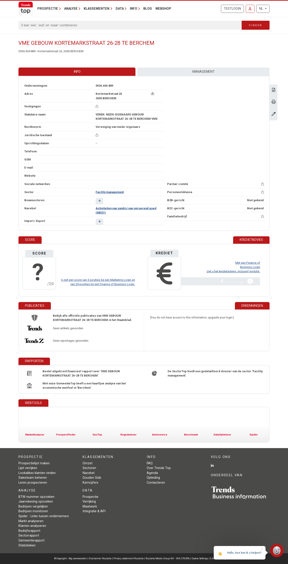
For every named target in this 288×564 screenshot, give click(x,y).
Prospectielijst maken (34, 463)
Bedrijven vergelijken (33, 506)
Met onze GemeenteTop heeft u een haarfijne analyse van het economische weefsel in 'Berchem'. (84, 385)
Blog (147, 9)
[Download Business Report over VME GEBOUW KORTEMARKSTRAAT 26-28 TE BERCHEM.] (273, 90)
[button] (99, 201)
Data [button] (120, 9)
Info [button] (133, 9)
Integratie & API (94, 511)
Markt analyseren (30, 521)
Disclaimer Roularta (100, 558)
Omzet (87, 463)
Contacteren (156, 483)
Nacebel (88, 473)
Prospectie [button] (47, 9)
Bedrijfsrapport (29, 531)
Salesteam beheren (32, 478)
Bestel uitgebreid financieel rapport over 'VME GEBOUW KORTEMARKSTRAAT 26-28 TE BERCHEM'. (81, 373)
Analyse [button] (71, 9)
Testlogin (232, 9)
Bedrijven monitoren (33, 511)
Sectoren (89, 468)
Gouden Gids (92, 478)
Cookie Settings (200, 558)
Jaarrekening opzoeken (35, 501)
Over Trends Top (159, 468)
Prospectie (90, 497)
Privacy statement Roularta (128, 558)
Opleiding (153, 478)
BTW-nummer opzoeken (36, 497)
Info (77, 72)
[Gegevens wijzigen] (274, 114)
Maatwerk (90, 506)
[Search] (130, 25)
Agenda (152, 473)
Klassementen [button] (96, 9)
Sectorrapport (28, 535)
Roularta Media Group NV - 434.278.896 (168, 558)
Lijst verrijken (27, 468)
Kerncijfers (90, 483)
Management (203, 72)
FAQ (150, 463)
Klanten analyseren (32, 526)
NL (261, 9)
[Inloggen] (250, 9)
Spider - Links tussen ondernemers (43, 516)
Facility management (110, 192)
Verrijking (89, 501)
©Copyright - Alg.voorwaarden (70, 558)
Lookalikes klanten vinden (37, 473)
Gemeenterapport (31, 540)
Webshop (163, 9)
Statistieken (27, 545)
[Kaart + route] (152, 93)
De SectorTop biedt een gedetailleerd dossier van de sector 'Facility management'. (215, 373)
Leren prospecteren (32, 483)
